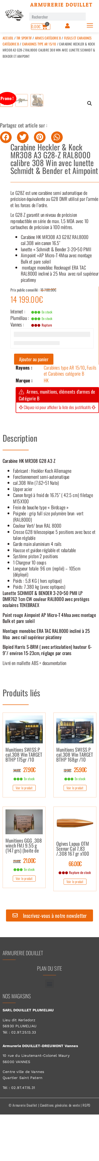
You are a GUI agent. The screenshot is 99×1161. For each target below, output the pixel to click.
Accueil (8, 37)
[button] (89, 103)
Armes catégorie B (48, 37)
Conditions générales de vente (60, 1140)
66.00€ (75, 898)
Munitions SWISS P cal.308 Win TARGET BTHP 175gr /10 (23, 790)
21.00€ (24, 895)
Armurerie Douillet (61, 5)
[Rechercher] (90, 17)
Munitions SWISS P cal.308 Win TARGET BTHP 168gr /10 (74, 790)
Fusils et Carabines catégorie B (70, 405)
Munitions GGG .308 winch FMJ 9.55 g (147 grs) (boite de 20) (23, 881)
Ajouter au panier (33, 394)
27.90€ (24, 804)
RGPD (86, 1140)
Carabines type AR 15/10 (39, 43)
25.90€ (75, 804)
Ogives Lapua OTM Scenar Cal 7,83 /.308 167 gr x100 (72, 884)
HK (46, 415)
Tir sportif (24, 37)
